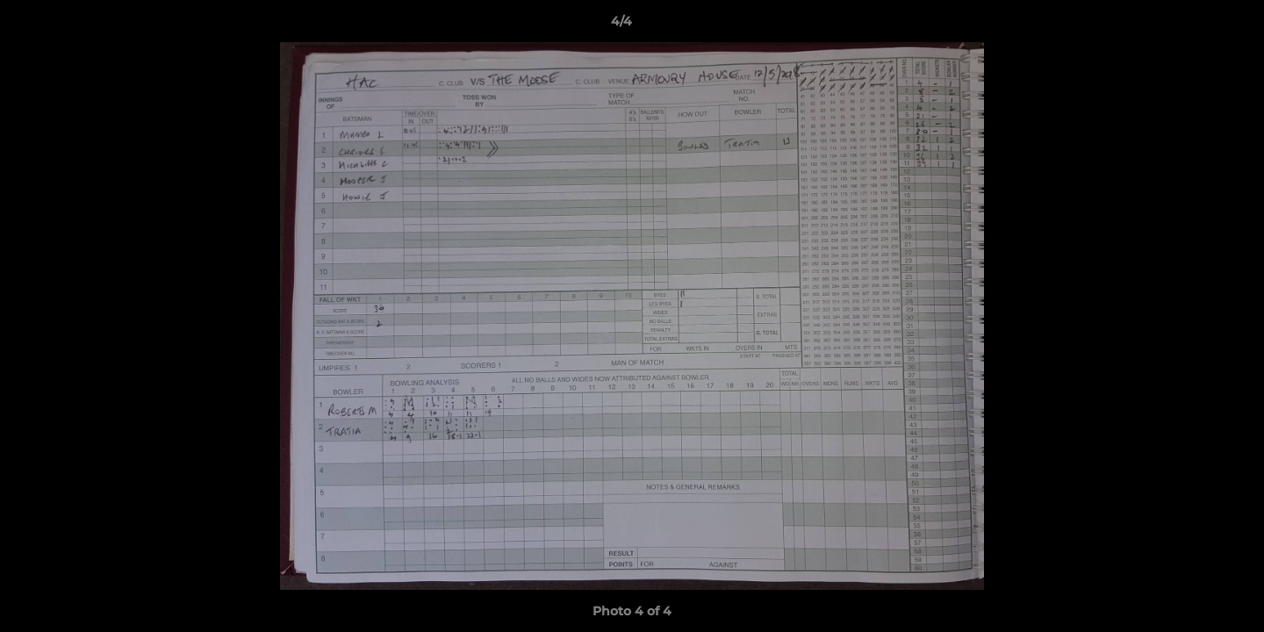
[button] (1190, 25)
